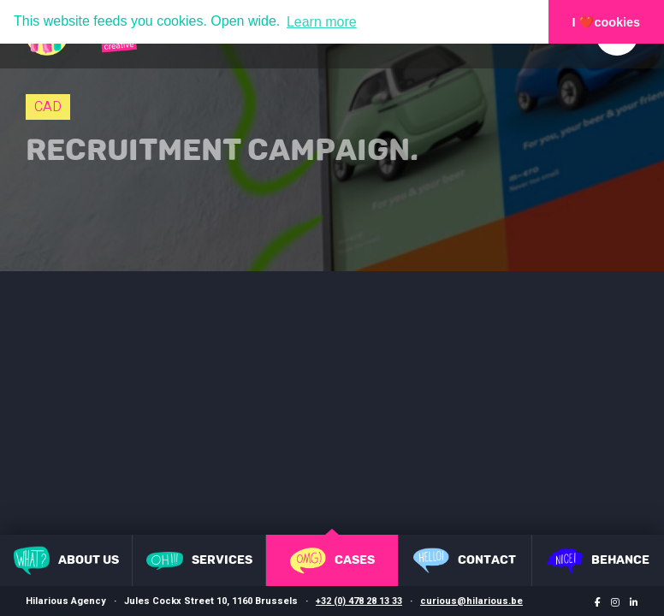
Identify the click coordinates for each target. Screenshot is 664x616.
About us (66, 560)
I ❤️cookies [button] (606, 22)
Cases (332, 561)
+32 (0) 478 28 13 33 (359, 601)
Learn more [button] (322, 22)
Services (199, 561)
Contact (464, 560)
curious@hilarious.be (471, 601)
